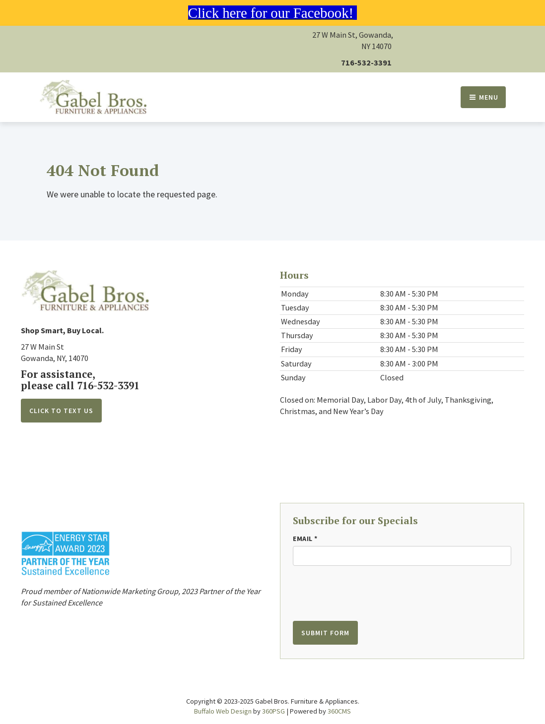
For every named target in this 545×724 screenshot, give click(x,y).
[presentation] (353, 588)
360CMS (339, 711)
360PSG (273, 711)
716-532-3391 (366, 62)
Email (305, 538)
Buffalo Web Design (223, 711)
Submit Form (325, 632)
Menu (483, 97)
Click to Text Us (61, 410)
